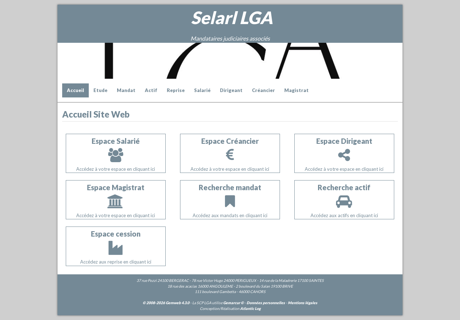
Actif (151, 90)
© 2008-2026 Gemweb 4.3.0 (166, 303)
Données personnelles (266, 303)
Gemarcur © (233, 303)
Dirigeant (231, 90)
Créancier (263, 90)
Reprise (176, 90)
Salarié (202, 90)
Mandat (126, 90)
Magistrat (296, 90)
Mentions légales (302, 303)
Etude (100, 90)
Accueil (75, 90)
